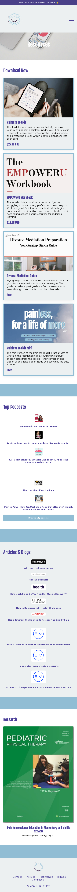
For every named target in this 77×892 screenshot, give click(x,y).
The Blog (31, 876)
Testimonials (46, 876)
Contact (17, 876)
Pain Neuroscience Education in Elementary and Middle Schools (38, 829)
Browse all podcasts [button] (38, 518)
